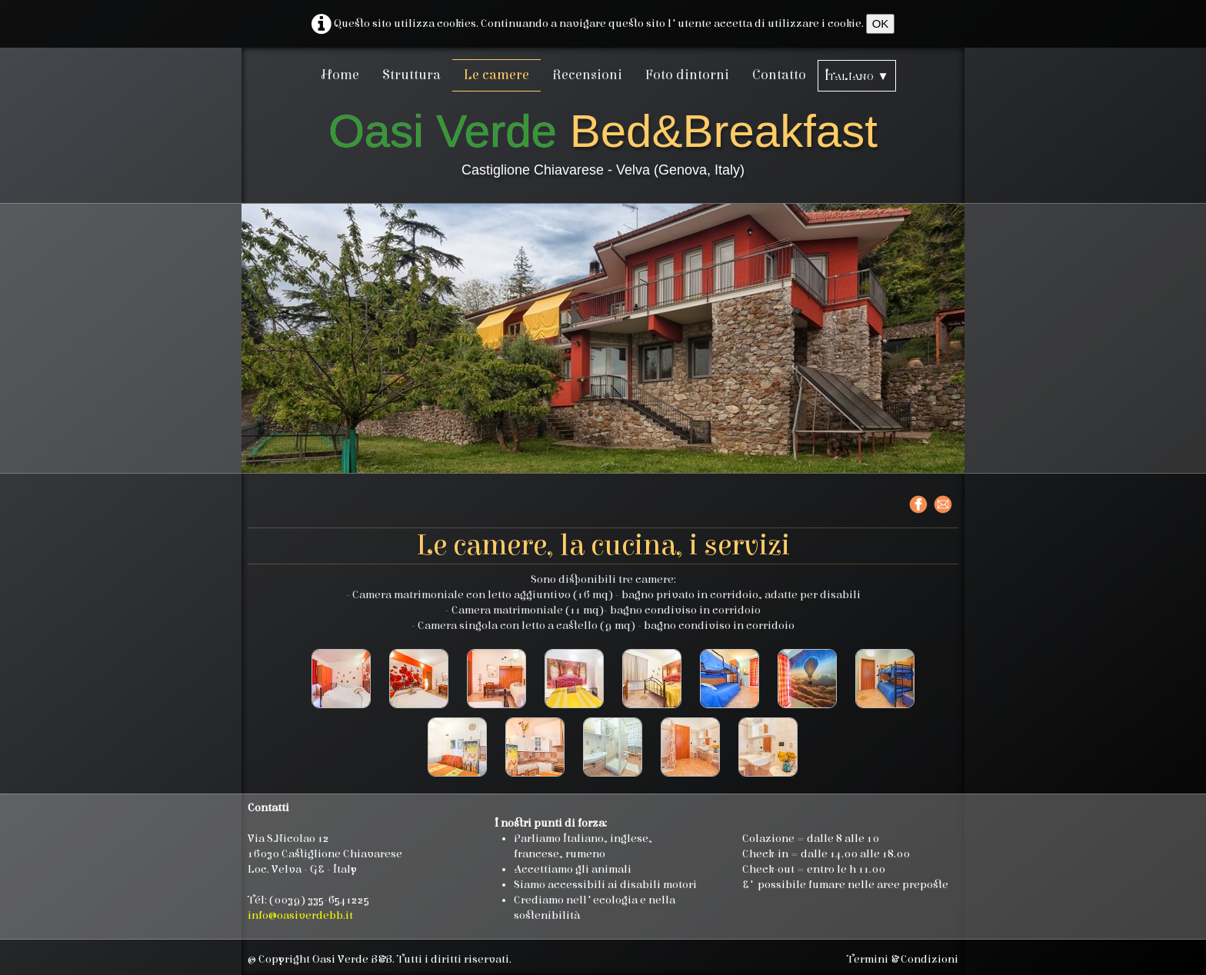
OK (880, 23)
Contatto (779, 75)
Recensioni (587, 75)
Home (340, 75)
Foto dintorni (687, 75)
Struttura (411, 75)
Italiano (856, 76)
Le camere (496, 75)
